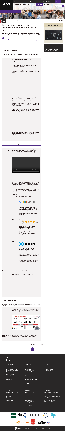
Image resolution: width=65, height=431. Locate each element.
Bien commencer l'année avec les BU (32, 393)
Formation (40, 4)
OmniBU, (32, 149)
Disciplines (26, 4)
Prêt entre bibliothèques (29, 401)
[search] (59, 6)
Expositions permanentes (48, 370)
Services (46, 4)
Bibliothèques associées (10, 374)
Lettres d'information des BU (11, 369)
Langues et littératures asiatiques (31, 379)
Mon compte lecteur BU (29, 396)
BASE (28, 222)
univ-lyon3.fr (46, 1)
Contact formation (9, 400)
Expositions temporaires (48, 369)
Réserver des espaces (29, 405)
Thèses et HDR (46, 397)
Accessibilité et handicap (29, 392)
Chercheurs (17, 8)
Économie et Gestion (29, 371)
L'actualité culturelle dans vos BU (50, 366)
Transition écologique (29, 384)
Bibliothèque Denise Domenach (12, 371)
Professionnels (8, 378)
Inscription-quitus (28, 395)
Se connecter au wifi (28, 400)
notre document (20, 335)
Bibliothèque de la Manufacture (12, 370)
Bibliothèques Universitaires (11, 11)
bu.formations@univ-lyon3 (51, 50)
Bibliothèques (17, 4)
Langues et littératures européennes (31, 380)
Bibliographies (27, 385)
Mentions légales (28, 428)
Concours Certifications (29, 370)
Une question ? (27, 406)
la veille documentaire (20, 310)
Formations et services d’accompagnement (52, 396)
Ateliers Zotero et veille (10, 397)
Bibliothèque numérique (29, 366)
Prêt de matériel (28, 402)
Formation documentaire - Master (12, 393)
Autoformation (8, 396)
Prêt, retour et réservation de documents (32, 397)
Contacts (51, 428)
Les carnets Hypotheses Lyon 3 (49, 400)
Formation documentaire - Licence (12, 392)
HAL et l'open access (47, 393)
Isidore (37, 247)
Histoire (26, 374)
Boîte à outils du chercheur (49, 401)
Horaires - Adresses (9, 366)
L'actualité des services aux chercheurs (51, 392)
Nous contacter (9, 379)
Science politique (28, 369)
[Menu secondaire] (4, 21)
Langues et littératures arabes (30, 378)
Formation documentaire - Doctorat (12, 395)
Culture (33, 4)
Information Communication (30, 375)
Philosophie (27, 383)
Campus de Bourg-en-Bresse (11, 375)
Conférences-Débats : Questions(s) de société (52, 371)
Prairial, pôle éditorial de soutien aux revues (52, 395)
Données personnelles (41, 428)
